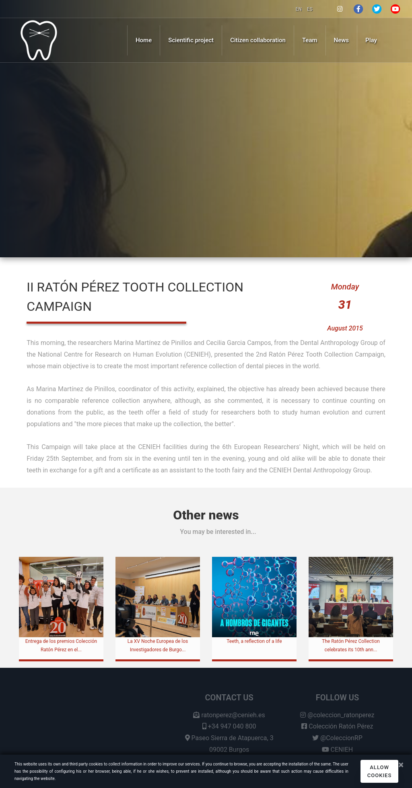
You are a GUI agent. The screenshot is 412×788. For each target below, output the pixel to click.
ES (310, 9)
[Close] (401, 764)
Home (144, 40)
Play (371, 40)
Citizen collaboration (258, 40)
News (341, 40)
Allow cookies (379, 771)
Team (309, 40)
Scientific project (191, 40)
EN (299, 9)
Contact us (229, 701)
